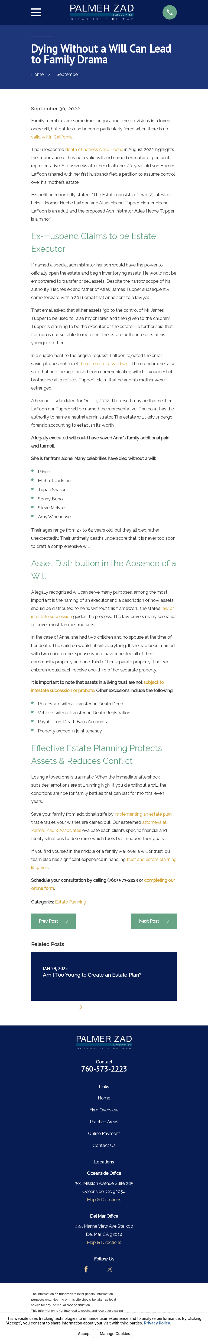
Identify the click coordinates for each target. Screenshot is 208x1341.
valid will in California (52, 137)
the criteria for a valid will (104, 363)
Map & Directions (104, 1199)
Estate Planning (70, 902)
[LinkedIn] (122, 1269)
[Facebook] (86, 1269)
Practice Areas (104, 1121)
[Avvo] (98, 1269)
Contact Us (104, 1145)
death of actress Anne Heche (94, 149)
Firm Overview (104, 1109)
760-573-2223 (104, 1068)
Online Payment (104, 1133)
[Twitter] (110, 1269)
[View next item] (82, 1007)
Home (104, 1098)
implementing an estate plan (143, 814)
